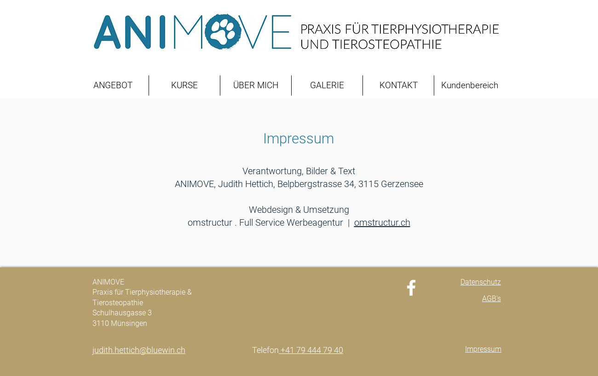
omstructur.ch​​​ (382, 222)
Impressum (298, 138)
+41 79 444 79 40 (311, 350)
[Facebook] (411, 287)
